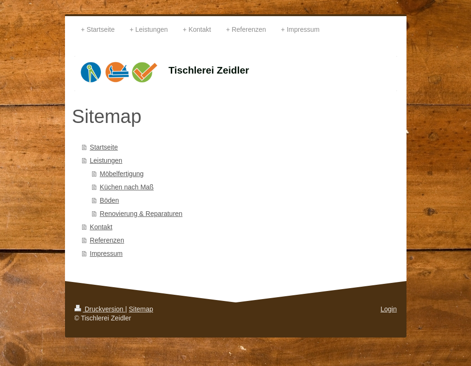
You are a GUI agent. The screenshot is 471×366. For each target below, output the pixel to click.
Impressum (106, 253)
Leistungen (106, 160)
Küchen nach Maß (127, 187)
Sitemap (141, 309)
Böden (109, 200)
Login (388, 309)
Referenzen (107, 240)
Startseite (104, 147)
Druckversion (99, 309)
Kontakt (101, 227)
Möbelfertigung (122, 174)
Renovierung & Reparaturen (141, 213)
